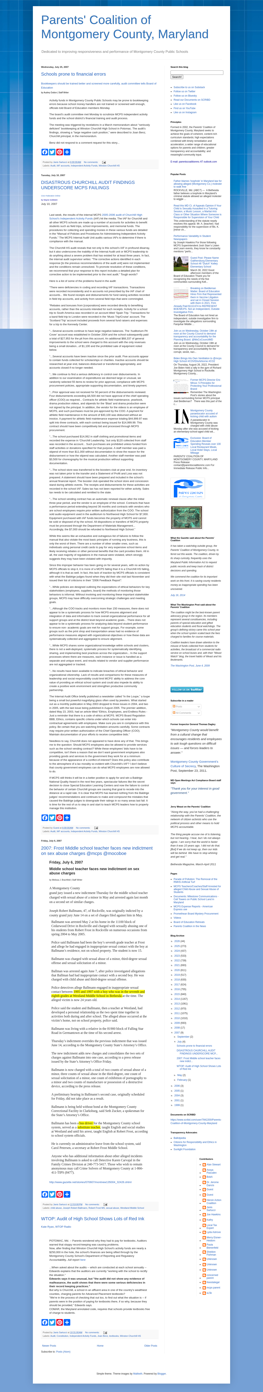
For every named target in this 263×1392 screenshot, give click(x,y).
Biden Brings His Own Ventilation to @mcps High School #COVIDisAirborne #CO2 (197, 360)
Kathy (210, 1219)
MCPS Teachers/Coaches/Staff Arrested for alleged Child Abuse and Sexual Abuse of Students (197, 889)
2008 (177, 1027)
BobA (210, 1176)
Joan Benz (103, 1336)
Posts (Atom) (63, 1351)
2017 (177, 984)
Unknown (212, 1259)
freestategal (213, 1282)
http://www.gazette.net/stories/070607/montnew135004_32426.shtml (90, 1182)
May (180, 1075)
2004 (177, 1095)
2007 (177, 1032)
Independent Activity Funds (84, 165)
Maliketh (137, 1373)
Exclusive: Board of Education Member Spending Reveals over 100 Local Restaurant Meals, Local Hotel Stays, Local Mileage (205, 445)
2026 (177, 941)
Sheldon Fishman (211, 1253)
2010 (177, 1018)
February (182, 1079)
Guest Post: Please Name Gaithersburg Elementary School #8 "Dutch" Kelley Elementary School (204, 262)
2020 (177, 970)
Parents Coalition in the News (190, 926)
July (179, 1041)
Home (100, 1345)
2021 (177, 965)
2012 (177, 1008)
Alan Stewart (214, 1164)
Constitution (62, 1336)
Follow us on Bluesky (185, 95)
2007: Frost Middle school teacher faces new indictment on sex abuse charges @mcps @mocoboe (97, 850)
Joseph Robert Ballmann (75, 1208)
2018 (177, 979)
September (183, 1036)
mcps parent (213, 1287)
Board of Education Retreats (189, 922)
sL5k (209, 1293)
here (82, 1259)
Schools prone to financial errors (73, 74)
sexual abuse (112, 1208)
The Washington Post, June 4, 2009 (190, 665)
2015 (177, 994)
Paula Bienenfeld (212, 1246)
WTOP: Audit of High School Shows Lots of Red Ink (92, 1218)
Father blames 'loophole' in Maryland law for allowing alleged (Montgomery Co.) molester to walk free (198, 184)
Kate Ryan (47, 1226)
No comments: (91, 162)
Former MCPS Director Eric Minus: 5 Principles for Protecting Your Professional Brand (205, 384)
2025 (177, 946)
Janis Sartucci (211, 1209)
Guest (210, 1189)
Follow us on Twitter (184, 91)
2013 (177, 1003)
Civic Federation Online (50, 196)
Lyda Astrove (214, 1232)
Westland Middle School (132, 1208)
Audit (52, 165)
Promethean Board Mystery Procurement (196, 913)
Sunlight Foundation (185, 1149)
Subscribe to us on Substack (189, 87)
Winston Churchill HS (109, 165)
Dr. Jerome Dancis (213, 1184)
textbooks (114, 1336)
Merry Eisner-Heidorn (214, 1239)
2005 (177, 1090)
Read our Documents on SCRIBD (192, 99)
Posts (177, 706)
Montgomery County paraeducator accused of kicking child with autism (204, 413)
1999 (177, 1105)
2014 (177, 999)
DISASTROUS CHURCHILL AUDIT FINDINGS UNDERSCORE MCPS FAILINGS (88, 185)
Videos (177, 917)
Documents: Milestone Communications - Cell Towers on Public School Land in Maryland (196, 899)
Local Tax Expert (212, 1226)
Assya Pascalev (212, 1171)
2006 (177, 1085)
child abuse (56, 1208)
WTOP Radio (63, 1226)
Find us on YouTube (184, 108)
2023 (177, 955)
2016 (177, 989)
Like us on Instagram (185, 112)
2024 (177, 950)
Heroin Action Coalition (214, 1201)
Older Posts (150, 1345)
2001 (177, 1100)
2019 (177, 974)
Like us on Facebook (185, 104)
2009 (177, 1023)
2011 (177, 1013)
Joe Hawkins (214, 1214)
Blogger (161, 1373)
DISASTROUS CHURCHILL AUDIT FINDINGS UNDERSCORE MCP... (197, 1052)
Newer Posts (49, 1345)
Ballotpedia (180, 1138)
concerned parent (212, 1276)
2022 (177, 960)
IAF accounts (63, 165)
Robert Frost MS (97, 1208)
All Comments (182, 713)
